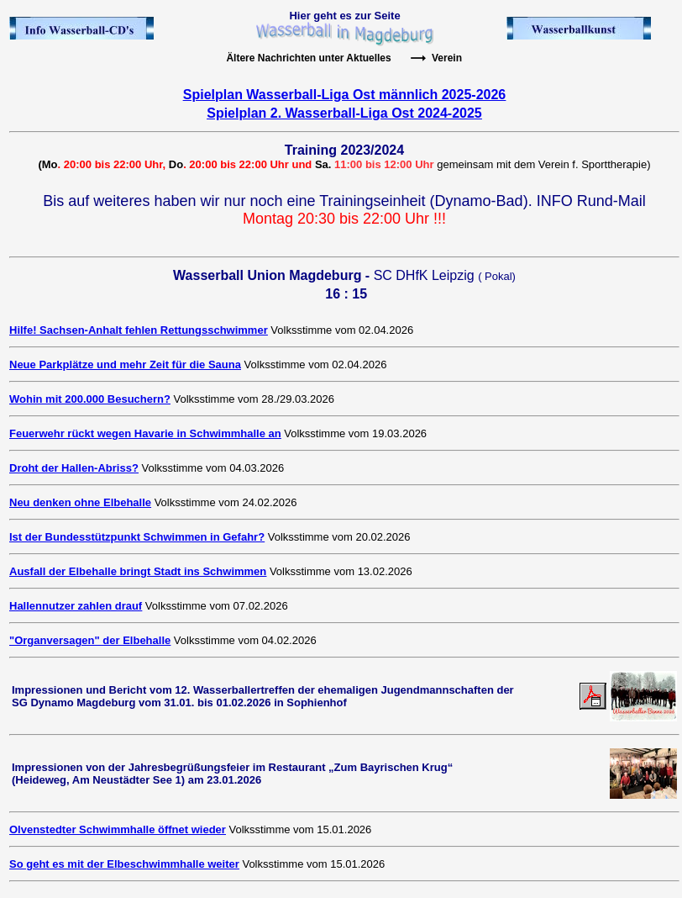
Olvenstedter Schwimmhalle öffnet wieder (117, 829)
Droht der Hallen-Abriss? (74, 468)
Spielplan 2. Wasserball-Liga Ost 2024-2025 (344, 113)
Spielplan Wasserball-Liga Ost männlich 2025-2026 (344, 94)
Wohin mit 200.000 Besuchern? (89, 399)
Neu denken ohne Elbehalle (80, 502)
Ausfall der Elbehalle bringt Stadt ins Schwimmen (137, 571)
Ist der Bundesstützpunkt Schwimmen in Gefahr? (137, 537)
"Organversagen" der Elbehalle (89, 640)
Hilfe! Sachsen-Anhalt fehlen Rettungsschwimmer (138, 330)
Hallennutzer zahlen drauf (75, 606)
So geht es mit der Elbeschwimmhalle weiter (124, 864)
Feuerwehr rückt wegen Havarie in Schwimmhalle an (145, 433)
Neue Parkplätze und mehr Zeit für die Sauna (125, 364)
